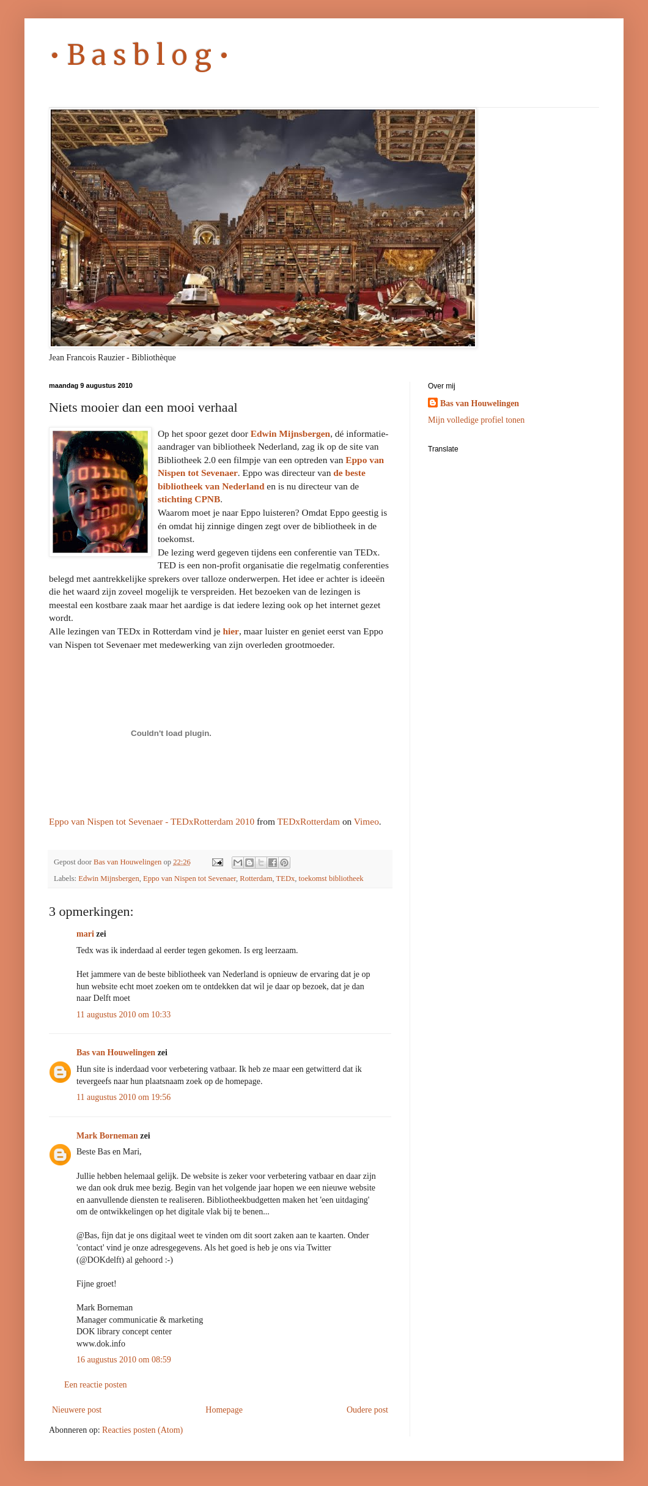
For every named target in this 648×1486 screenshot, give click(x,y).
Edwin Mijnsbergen (290, 433)
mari (85, 933)
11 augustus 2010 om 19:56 (123, 1097)
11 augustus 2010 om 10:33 (123, 1014)
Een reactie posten (95, 1384)
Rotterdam (256, 878)
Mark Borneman (107, 1135)
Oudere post (367, 1409)
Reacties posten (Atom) (142, 1430)
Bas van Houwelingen (115, 1052)
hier (231, 631)
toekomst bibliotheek (331, 878)
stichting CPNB (189, 499)
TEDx (285, 878)
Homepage (224, 1409)
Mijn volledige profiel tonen (476, 420)
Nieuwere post (76, 1409)
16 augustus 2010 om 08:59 (123, 1359)
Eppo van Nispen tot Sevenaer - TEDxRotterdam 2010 (151, 821)
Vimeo (366, 821)
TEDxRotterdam (308, 821)
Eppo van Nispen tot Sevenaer (189, 878)
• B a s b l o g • (139, 55)
